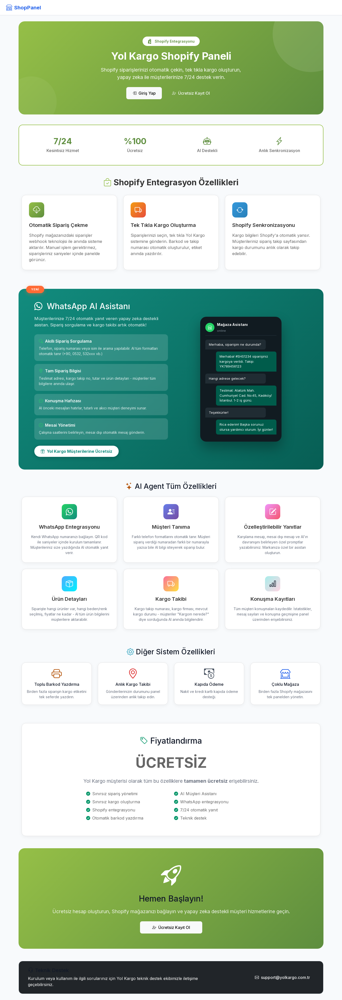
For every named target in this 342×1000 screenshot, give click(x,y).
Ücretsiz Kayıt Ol (191, 93)
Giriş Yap (144, 93)
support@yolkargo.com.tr (282, 977)
